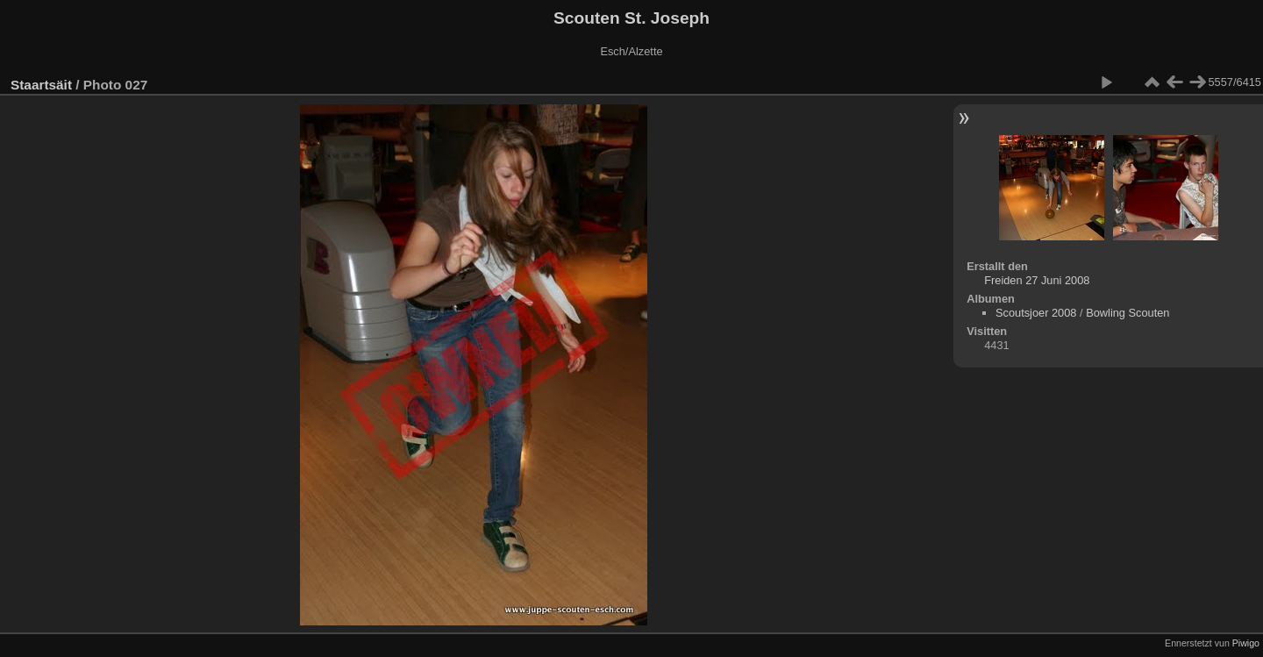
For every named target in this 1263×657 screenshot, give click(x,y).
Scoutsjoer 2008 (1035, 312)
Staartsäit (41, 84)
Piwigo (1245, 643)
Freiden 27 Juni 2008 (1036, 280)
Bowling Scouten (1127, 312)
